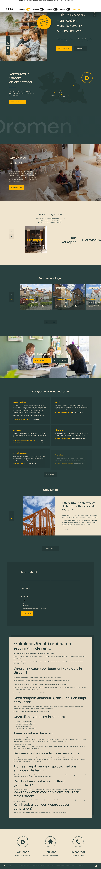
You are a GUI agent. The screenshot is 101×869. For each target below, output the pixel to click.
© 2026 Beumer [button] (83, 865)
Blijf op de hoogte (42, 360)
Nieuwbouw (68, 31)
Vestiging (25, 596)
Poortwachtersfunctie (62, 865)
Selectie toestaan (89, 8)
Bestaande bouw (27, 603)
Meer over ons (16, 187)
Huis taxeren (69, 25)
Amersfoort (22, 175)
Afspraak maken (64, 48)
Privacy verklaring (38, 865)
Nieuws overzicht (50, 548)
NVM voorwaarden (24, 865)
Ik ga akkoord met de (34, 609)
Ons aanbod (80, 48)
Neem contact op (17, 102)
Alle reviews (50, 474)
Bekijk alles (50, 322)
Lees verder (67, 529)
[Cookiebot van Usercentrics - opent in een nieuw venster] (9, 20)
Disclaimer (50, 865)
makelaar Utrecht (14, 175)
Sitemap (74, 865)
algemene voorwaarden (40, 608)
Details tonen (76, 19)
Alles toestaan (89, 3)
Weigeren (89, 13)
